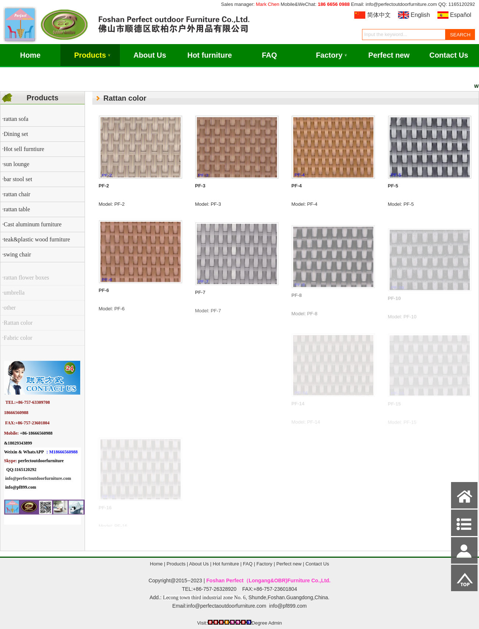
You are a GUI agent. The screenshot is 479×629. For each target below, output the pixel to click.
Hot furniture (209, 55)
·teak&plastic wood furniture (36, 239)
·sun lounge (15, 164)
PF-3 (200, 185)
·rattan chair (16, 194)
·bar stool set (17, 179)
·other (9, 312)
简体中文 (379, 15)
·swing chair (16, 254)
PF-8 (296, 300)
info (9, 478)
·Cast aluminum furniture (31, 224)
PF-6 (104, 295)
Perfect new (388, 55)
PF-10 (394, 302)
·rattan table (16, 209)
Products (92, 55)
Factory (331, 55)
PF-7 (200, 298)
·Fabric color (17, 342)
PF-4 (296, 187)
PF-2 (104, 185)
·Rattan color (17, 327)
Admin (275, 623)
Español (460, 15)
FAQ (269, 55)
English (420, 15)
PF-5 (393, 188)
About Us (150, 55)
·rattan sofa (15, 119)
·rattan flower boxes (25, 282)
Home (30, 55)
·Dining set (15, 134)
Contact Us (448, 55)
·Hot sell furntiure (23, 149)
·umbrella (13, 297)
